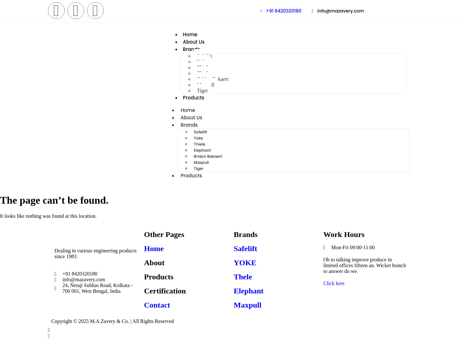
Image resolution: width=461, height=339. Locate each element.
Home (190, 34)
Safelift (200, 132)
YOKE (245, 262)
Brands (191, 49)
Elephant (202, 150)
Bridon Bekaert (208, 156)
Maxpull (201, 162)
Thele (243, 277)
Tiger (202, 90)
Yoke (198, 138)
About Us (194, 41)
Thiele (199, 144)
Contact (157, 305)
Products (193, 97)
